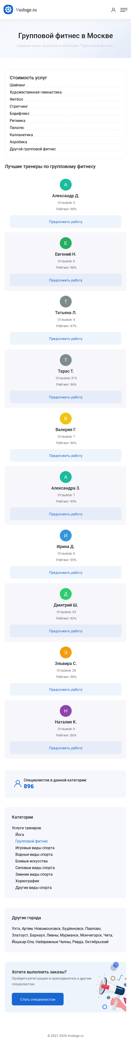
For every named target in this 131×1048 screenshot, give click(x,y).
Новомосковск (47, 928)
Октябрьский (96, 942)
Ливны (52, 935)
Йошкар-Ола (23, 942)
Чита (107, 935)
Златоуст (20, 935)
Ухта (16, 928)
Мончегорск (91, 935)
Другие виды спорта (33, 887)
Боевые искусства (31, 861)
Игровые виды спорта (35, 848)
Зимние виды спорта (34, 874)
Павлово (93, 928)
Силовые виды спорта (35, 867)
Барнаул (37, 935)
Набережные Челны (53, 942)
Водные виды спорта (34, 854)
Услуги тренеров (26, 828)
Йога (19, 834)
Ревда (77, 942)
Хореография (27, 881)
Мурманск (69, 935)
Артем (27, 928)
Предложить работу (65, 222)
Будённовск (73, 928)
